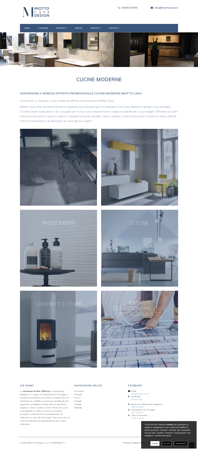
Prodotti (61, 28)
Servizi (78, 28)
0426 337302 (137, 418)
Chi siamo (43, 28)
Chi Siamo (79, 391)
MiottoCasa (136, 399)
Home (27, 28)
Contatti (114, 28)
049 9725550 (137, 407)
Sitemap (78, 407)
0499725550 (130, 7)
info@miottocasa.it (166, 7)
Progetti (95, 28)
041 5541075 (137, 412)
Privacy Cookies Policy (134, 443)
